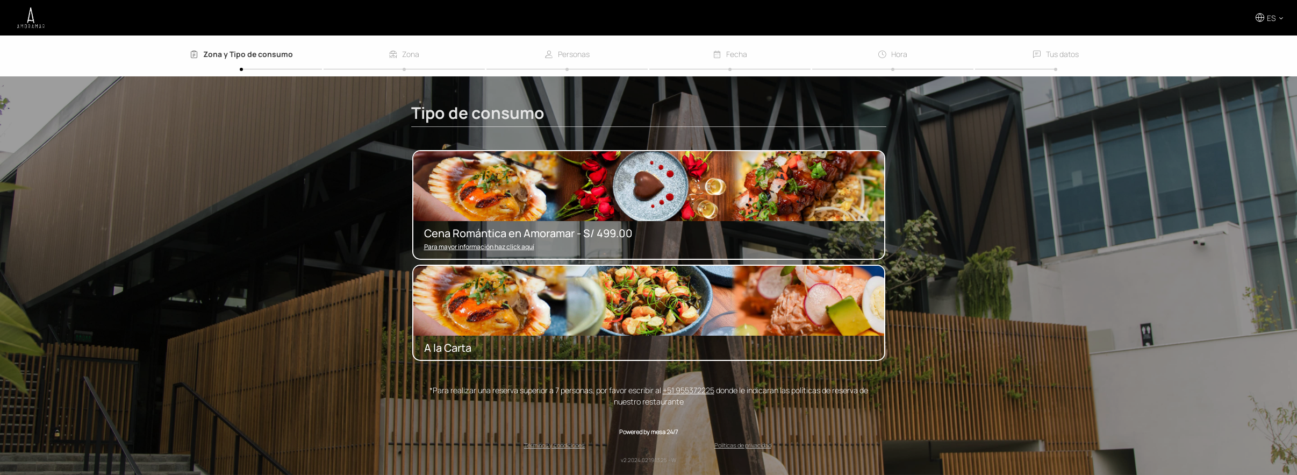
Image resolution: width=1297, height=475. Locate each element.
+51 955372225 (688, 390)
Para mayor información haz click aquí (479, 246)
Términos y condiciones (554, 445)
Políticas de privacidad (742, 445)
